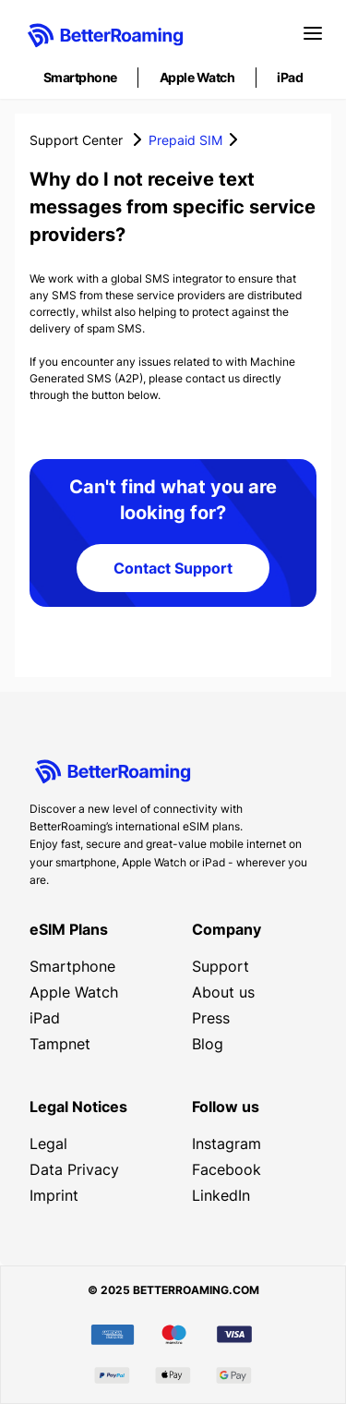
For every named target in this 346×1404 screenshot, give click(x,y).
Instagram (226, 1143)
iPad (290, 77)
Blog (207, 1044)
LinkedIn (221, 1195)
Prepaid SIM (185, 140)
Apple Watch (197, 77)
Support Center (76, 140)
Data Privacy (74, 1169)
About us (223, 992)
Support (220, 966)
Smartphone (80, 77)
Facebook (226, 1169)
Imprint (54, 1195)
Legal (48, 1143)
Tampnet (60, 1044)
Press (211, 1018)
